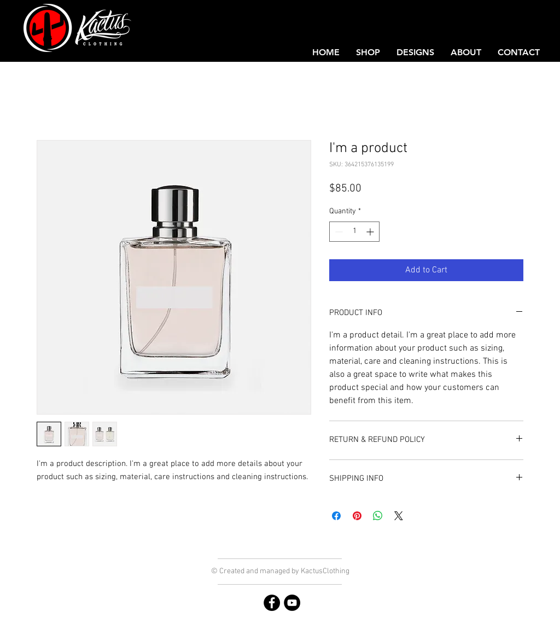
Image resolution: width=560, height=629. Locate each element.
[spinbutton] (354, 231)
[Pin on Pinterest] (357, 515)
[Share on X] (398, 515)
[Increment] (371, 231)
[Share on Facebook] (336, 515)
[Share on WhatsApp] (377, 515)
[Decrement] (338, 231)
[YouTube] (292, 603)
